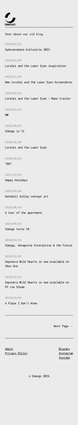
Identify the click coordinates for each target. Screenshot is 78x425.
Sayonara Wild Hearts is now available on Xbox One (37, 264)
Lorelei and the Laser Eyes (26, 147)
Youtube (64, 358)
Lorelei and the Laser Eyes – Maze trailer (38, 98)
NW (6, 115)
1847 (8, 164)
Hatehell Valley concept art (26, 196)
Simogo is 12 (14, 131)
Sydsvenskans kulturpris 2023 (27, 49)
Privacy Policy (16, 353)
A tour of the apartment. (24, 213)
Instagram (66, 353)
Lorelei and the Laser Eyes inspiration (35, 66)
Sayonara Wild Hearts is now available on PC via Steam (37, 284)
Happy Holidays (16, 180)
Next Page (63, 326)
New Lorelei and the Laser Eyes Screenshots (38, 82)
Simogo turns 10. (18, 229)
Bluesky (64, 349)
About (9, 349)
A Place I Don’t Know (21, 303)
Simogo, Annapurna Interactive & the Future (38, 245)
